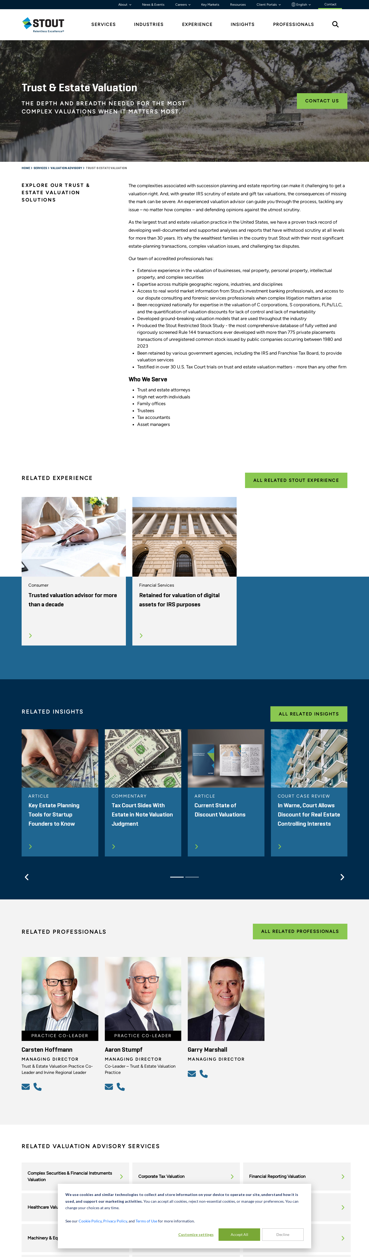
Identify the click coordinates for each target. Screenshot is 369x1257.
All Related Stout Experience (296, 480)
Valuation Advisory (67, 168)
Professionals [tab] (293, 24)
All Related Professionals (300, 931)
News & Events (153, 4)
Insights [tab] (243, 24)
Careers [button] (181, 4)
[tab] (47, 25)
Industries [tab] (149, 24)
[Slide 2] (192, 877)
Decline (282, 1234)
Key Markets (210, 4)
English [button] (299, 4)
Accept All (239, 1234)
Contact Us (322, 100)
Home (26, 168)
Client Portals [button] (267, 4)
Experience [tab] (197, 24)
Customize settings (196, 1234)
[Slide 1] (177, 877)
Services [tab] (103, 24)
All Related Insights (309, 714)
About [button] (123, 4)
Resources (238, 4)
